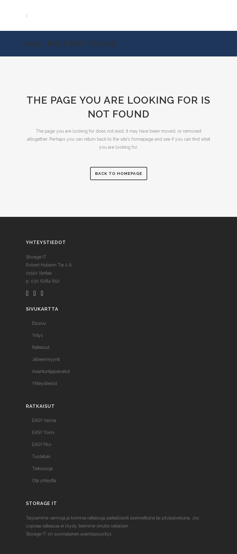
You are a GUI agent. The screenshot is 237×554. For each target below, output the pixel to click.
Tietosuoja (42, 468)
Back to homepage (118, 173)
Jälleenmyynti (46, 359)
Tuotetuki (41, 456)
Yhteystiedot (44, 383)
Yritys (37, 335)
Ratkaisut (40, 347)
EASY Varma (44, 420)
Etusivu (39, 323)
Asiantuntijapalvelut (51, 371)
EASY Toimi (43, 432)
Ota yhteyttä (44, 480)
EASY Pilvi (41, 444)
